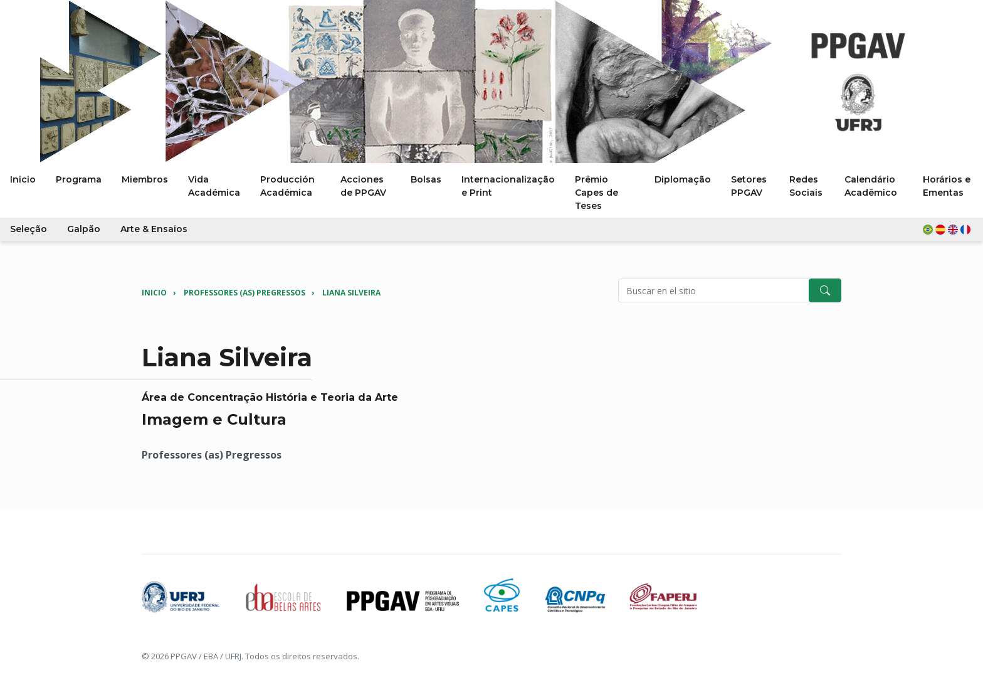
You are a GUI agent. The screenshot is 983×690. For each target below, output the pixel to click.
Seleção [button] (28, 229)
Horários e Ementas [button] (946, 186)
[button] (948, 229)
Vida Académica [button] (214, 186)
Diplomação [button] (682, 179)
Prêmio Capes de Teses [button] (596, 192)
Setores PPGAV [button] (749, 186)
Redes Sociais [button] (806, 186)
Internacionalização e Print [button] (508, 186)
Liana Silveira (351, 292)
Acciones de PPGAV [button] (363, 186)
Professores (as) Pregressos (244, 292)
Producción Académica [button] (287, 186)
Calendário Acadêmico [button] (870, 186)
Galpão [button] (83, 229)
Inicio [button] (23, 179)
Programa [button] (79, 179)
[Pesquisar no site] (713, 290)
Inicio (154, 292)
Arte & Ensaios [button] (153, 229)
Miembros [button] (145, 179)
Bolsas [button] (426, 179)
